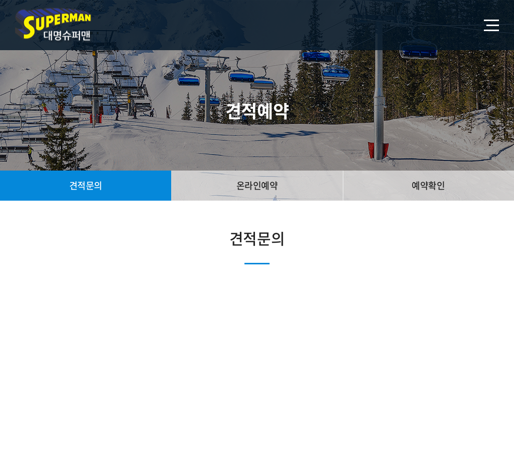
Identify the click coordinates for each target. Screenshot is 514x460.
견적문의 (85, 185)
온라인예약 (257, 185)
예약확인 (428, 185)
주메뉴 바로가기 (0, 0)
